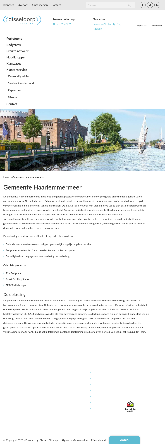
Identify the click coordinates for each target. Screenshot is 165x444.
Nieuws (12, 97)
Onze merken (40, 5)
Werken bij (63, 384)
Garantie (96, 402)
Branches (8, 5)
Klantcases (13, 63)
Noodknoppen (16, 57)
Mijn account (142, 25)
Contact (56, 5)
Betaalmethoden (66, 396)
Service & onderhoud (21, 83)
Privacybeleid (98, 440)
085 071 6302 (62, 24)
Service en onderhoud (104, 378)
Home (6, 176)
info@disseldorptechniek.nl (139, 394)
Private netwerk (17, 51)
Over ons (23, 5)
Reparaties (14, 90)
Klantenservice (16, 70)
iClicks (42, 440)
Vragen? (124, 440)
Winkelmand (156, 25)
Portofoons (14, 38)
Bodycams (13, 45)
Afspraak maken (66, 402)
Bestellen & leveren (67, 390)
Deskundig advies (18, 76)
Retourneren (99, 408)
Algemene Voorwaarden (75, 440)
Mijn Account (64, 372)
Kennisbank (98, 390)
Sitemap (53, 440)
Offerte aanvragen (67, 408)
